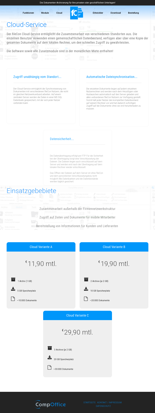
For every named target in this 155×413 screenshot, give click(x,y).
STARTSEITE (89, 405)
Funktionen (28, 13)
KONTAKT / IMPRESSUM (109, 405)
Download (116, 13)
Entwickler (98, 13)
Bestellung (133, 13)
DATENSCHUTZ (103, 409)
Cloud (59, 13)
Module (45, 13)
